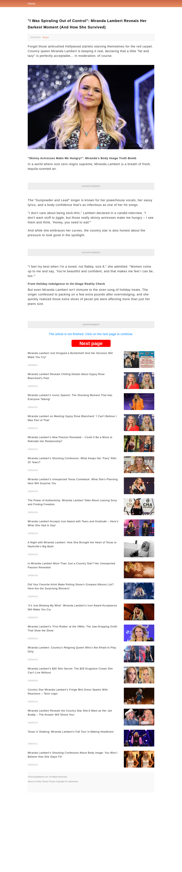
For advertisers (71, 781)
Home (31, 3)
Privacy (52, 781)
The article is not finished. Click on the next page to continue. (91, 334)
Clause (45, 781)
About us (32, 781)
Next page (91, 343)
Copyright (60, 781)
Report (46, 37)
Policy (38, 781)
